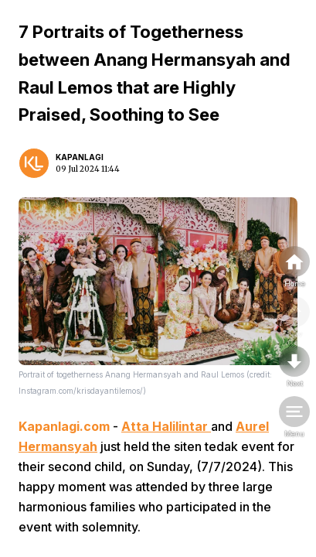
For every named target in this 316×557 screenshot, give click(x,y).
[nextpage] (294, 367)
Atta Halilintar (166, 426)
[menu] (294, 417)
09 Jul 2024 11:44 (88, 169)
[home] (294, 267)
